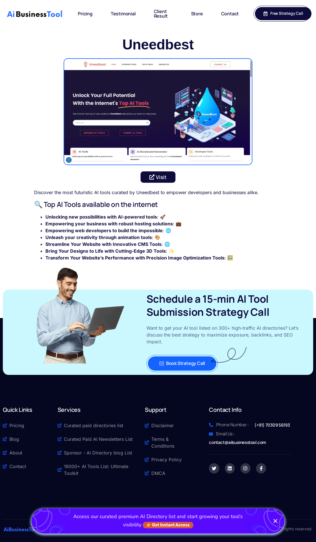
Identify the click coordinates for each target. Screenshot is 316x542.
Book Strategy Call (182, 363)
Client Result (161, 13)
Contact (230, 14)
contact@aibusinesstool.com (237, 442)
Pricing (85, 14)
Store (197, 14)
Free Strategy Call (283, 13)
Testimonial (123, 14)
